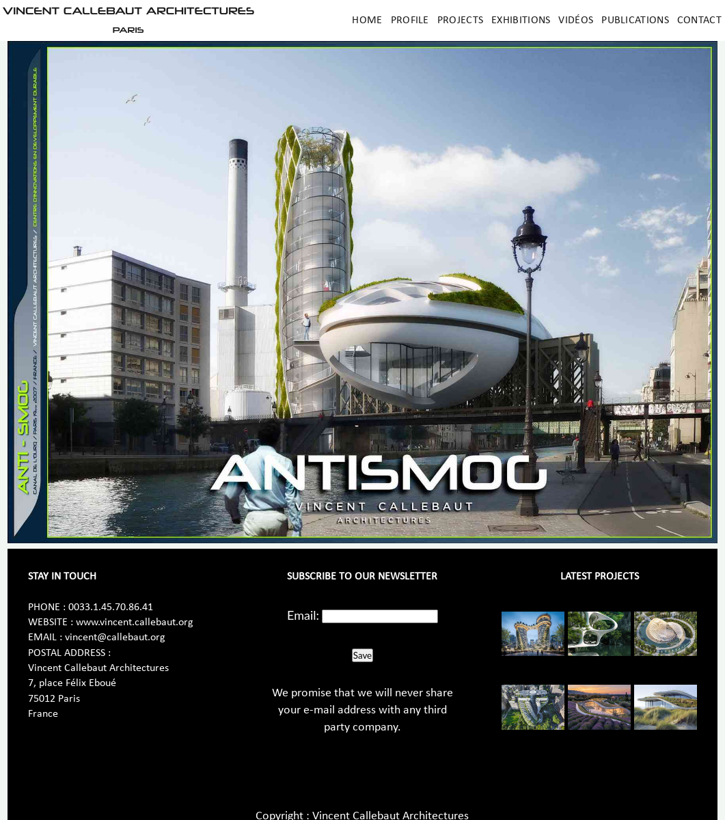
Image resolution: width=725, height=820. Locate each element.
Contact (699, 20)
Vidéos (575, 20)
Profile (410, 20)
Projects (460, 20)
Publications (635, 20)
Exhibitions (520, 20)
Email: (303, 615)
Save (362, 655)
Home (367, 20)
